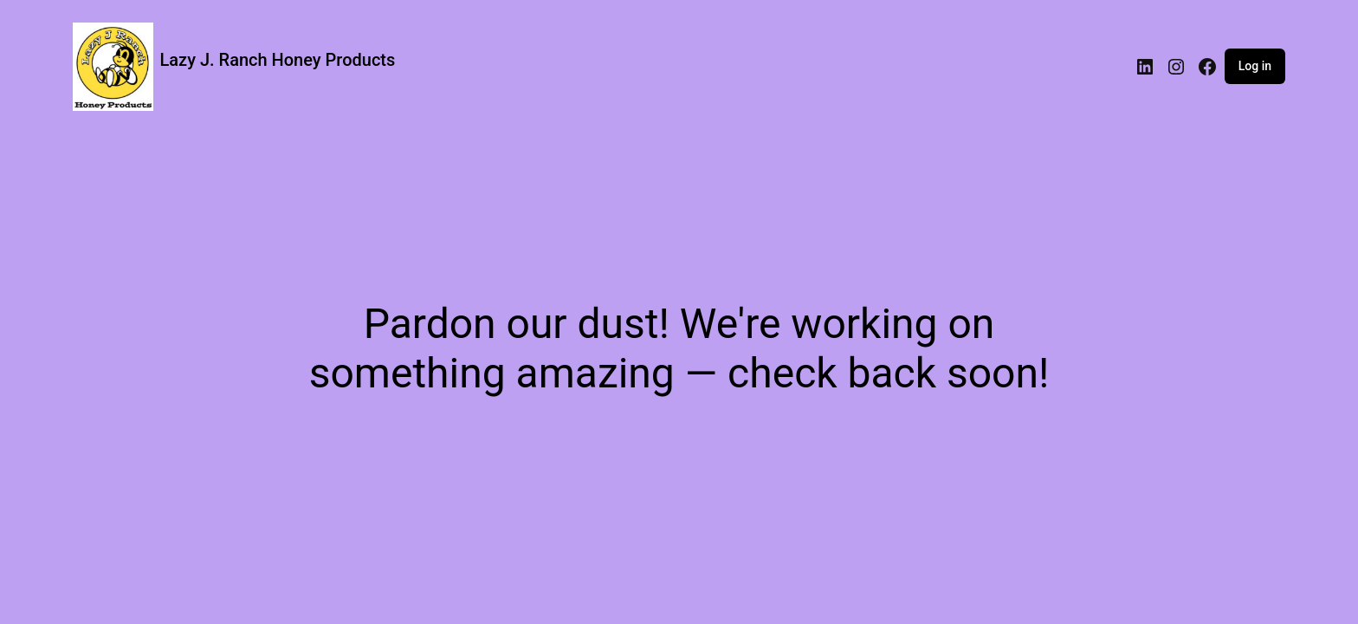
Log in (1254, 66)
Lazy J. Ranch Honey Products (278, 59)
